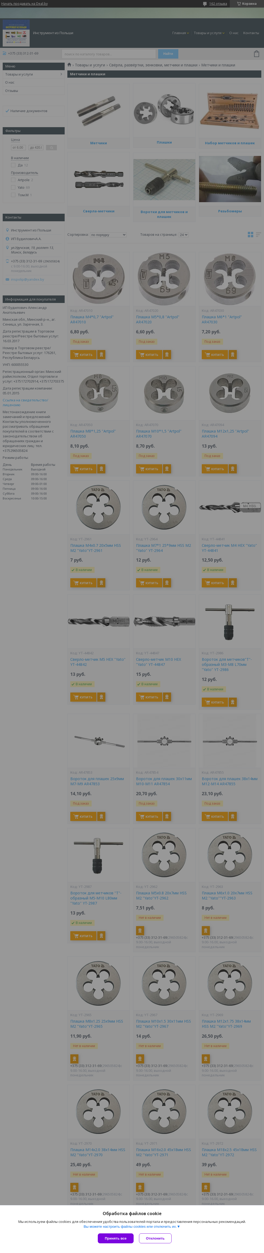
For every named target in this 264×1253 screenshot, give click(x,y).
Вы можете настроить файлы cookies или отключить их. (130, 1227)
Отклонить (155, 1238)
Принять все (116, 1238)
